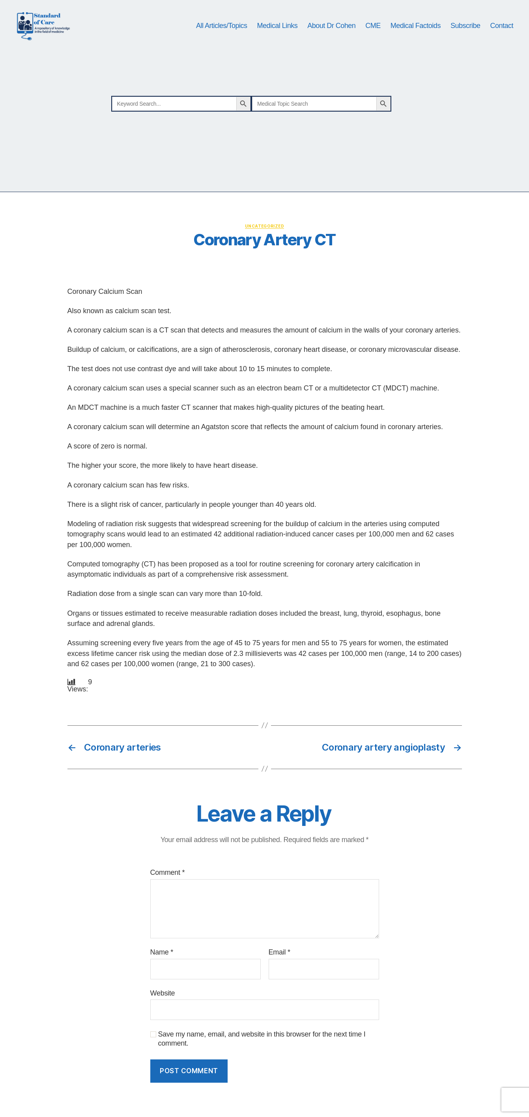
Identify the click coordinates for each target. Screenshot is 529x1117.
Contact (501, 36)
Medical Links (277, 36)
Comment (167, 894)
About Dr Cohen (331, 36)
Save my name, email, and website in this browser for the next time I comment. (262, 1060)
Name (161, 973)
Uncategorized (264, 247)
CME (373, 36)
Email (279, 973)
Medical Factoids (416, 36)
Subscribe (465, 36)
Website (162, 1014)
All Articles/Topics (221, 36)
